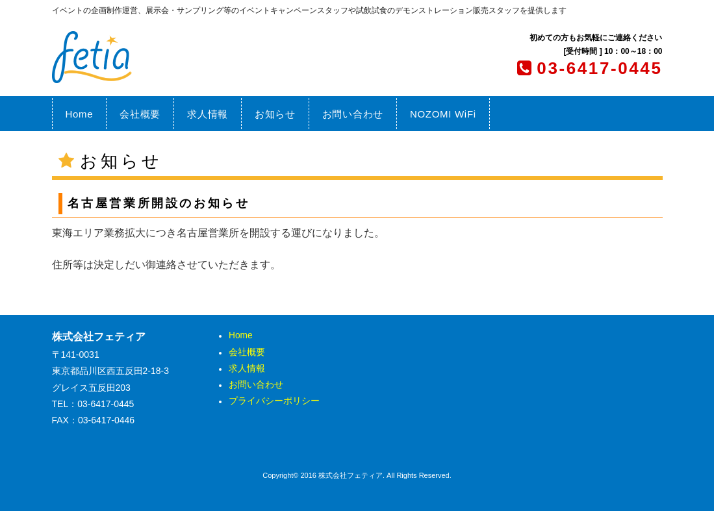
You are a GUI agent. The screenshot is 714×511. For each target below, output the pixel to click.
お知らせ (275, 113)
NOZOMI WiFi (443, 113)
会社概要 (140, 113)
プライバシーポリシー (274, 401)
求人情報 (207, 113)
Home (80, 113)
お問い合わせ (352, 113)
